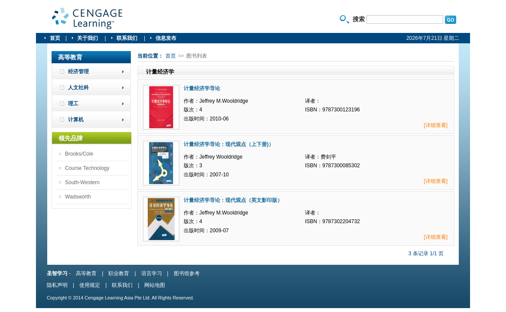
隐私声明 (57, 285)
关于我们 (88, 38)
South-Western (82, 182)
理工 (73, 104)
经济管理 (78, 71)
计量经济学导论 (202, 88)
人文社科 (78, 87)
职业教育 (118, 273)
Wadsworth (78, 197)
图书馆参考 (187, 273)
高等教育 (86, 273)
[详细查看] (436, 125)
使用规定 (89, 285)
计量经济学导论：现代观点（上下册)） (229, 144)
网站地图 (154, 285)
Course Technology (87, 168)
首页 (55, 38)
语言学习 (151, 273)
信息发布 (166, 38)
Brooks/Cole (79, 154)
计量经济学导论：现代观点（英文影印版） (233, 200)
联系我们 (128, 38)
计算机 (76, 120)
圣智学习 (87, 18)
